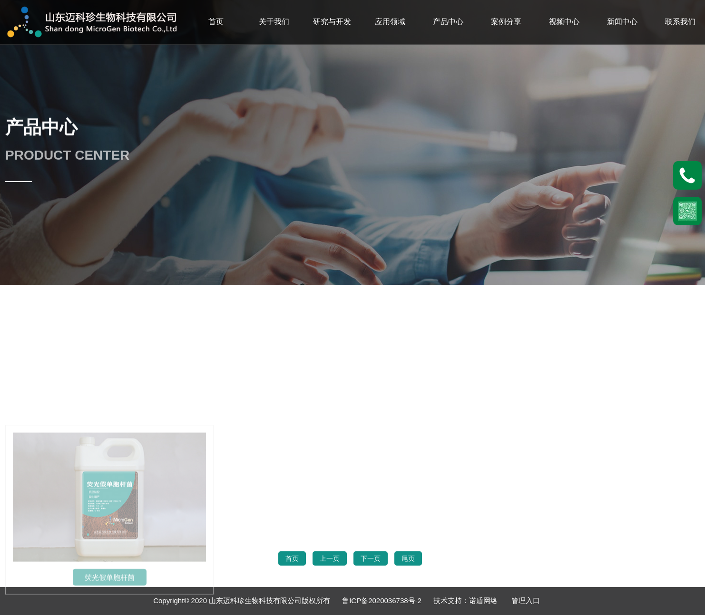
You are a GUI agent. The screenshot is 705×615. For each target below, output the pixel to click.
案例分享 (506, 22)
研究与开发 (332, 22)
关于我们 (274, 22)
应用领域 (390, 22)
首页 (216, 22)
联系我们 (680, 22)
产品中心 (448, 22)
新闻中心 (622, 22)
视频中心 (564, 22)
